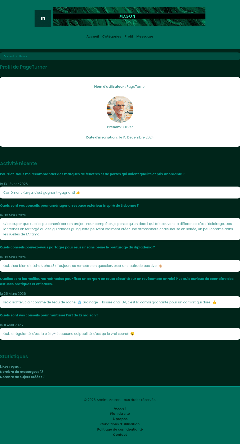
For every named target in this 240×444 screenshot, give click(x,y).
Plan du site (120, 413)
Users (23, 56)
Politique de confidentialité (120, 429)
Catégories (111, 36)
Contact (120, 434)
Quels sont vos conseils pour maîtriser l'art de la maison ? (49, 315)
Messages (145, 36)
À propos (120, 419)
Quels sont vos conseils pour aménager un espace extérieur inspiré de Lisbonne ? (69, 205)
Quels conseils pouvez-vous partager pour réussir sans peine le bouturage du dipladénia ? (77, 247)
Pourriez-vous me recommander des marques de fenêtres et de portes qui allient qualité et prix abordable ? (92, 174)
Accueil (92, 36)
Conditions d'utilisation (119, 424)
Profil (129, 36)
